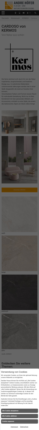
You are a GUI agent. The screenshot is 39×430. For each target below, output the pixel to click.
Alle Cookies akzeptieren (10, 411)
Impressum (14, 427)
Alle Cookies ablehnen (9, 416)
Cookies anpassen (8, 421)
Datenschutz (24, 427)
